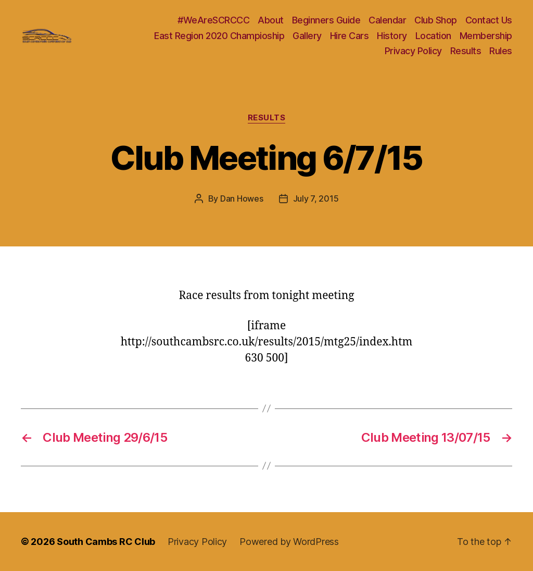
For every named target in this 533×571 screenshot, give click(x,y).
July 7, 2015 (316, 198)
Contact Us (488, 20)
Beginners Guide (326, 20)
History (392, 35)
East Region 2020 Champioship (219, 35)
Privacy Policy (413, 50)
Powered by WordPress (289, 541)
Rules (500, 50)
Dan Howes (241, 198)
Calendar (387, 20)
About (271, 20)
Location (433, 35)
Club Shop (435, 20)
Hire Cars (349, 35)
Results (465, 50)
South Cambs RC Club (106, 541)
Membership (486, 35)
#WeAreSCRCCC (213, 20)
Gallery (307, 35)
